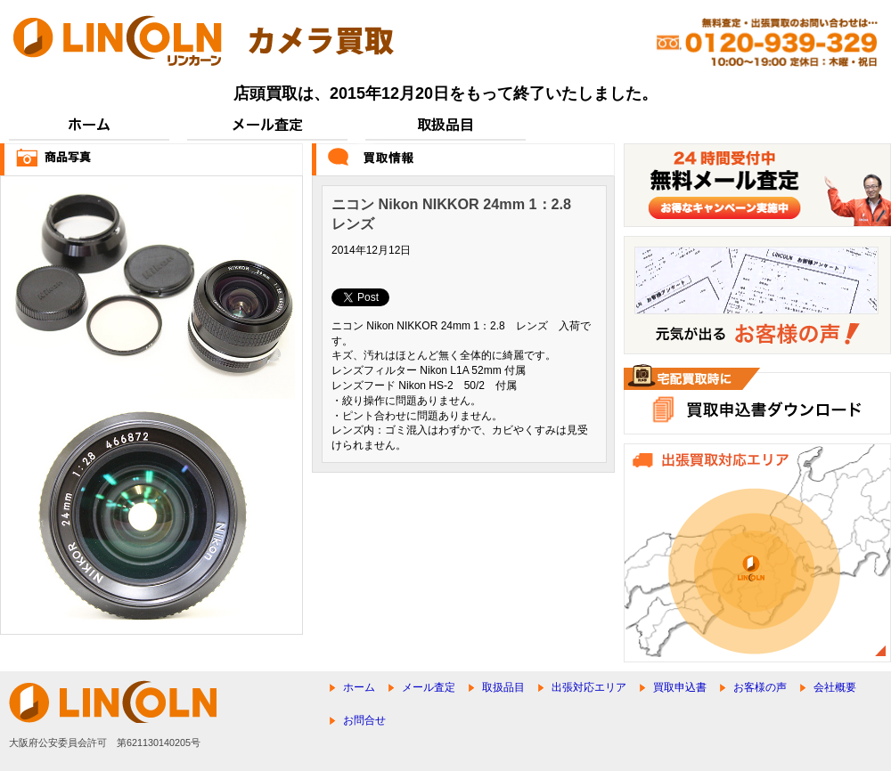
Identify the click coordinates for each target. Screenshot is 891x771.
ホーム (359, 687)
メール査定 (428, 687)
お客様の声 (760, 687)
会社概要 (834, 687)
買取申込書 (680, 687)
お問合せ (364, 720)
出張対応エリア (589, 687)
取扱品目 (503, 687)
